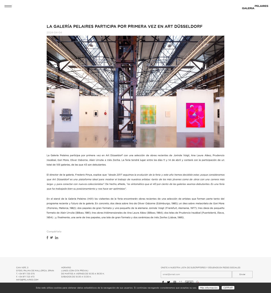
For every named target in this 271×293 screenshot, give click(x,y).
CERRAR (228, 288)
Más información (209, 288)
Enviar (242, 274)
